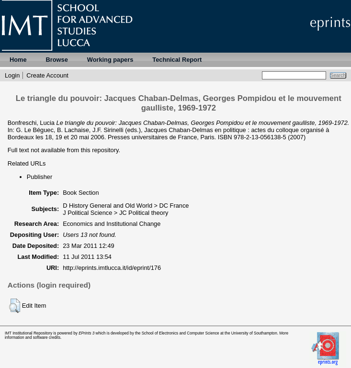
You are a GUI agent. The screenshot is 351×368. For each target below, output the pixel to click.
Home (18, 59)
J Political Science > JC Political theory (115, 212)
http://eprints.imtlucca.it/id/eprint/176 (112, 267)
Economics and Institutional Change (111, 223)
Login (12, 75)
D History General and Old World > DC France (126, 205)
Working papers (110, 59)
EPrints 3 (86, 333)
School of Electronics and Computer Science (180, 333)
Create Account (47, 75)
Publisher (39, 176)
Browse (57, 59)
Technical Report (177, 59)
